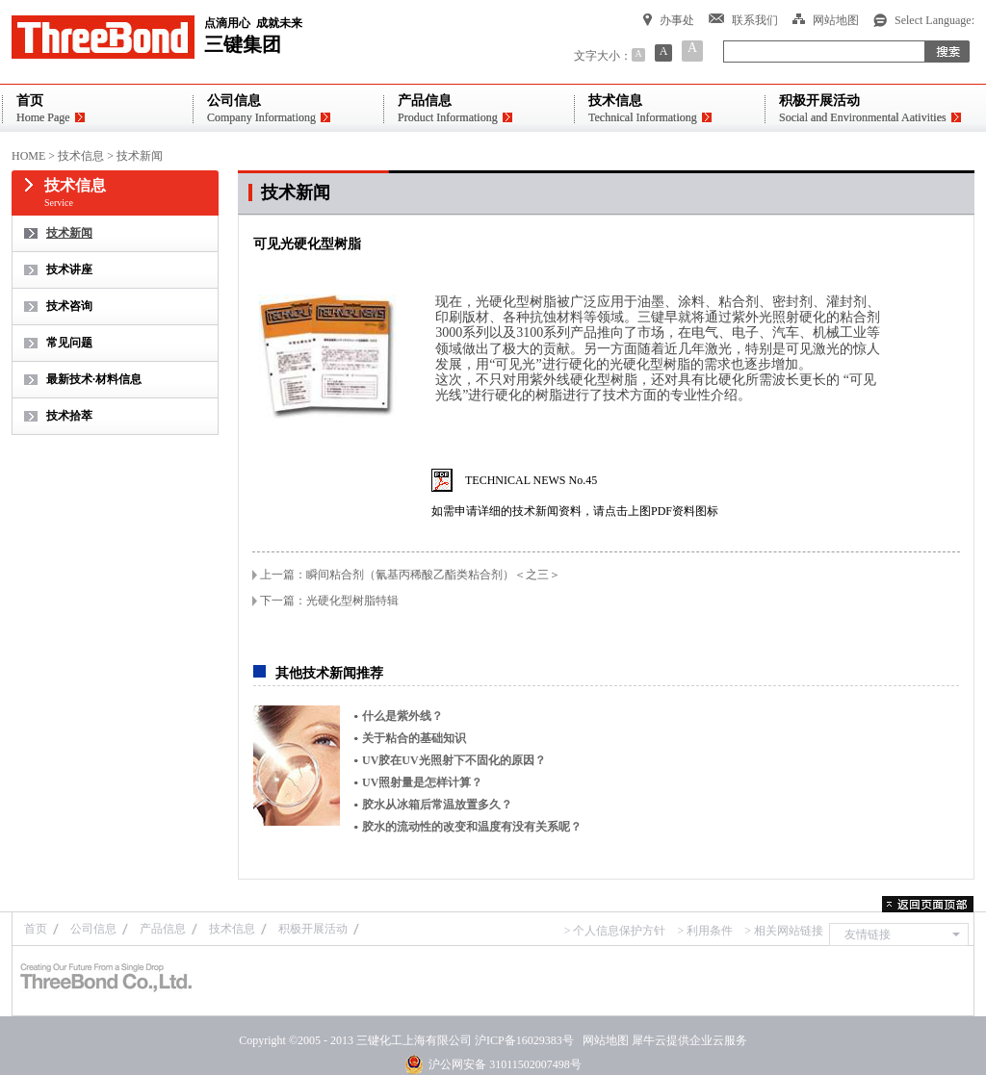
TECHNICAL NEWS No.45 (531, 480)
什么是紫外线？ (402, 716)
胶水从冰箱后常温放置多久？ (437, 804)
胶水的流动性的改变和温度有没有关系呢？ (472, 826)
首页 (35, 928)
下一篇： (329, 600)
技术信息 (81, 156)
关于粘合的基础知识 (414, 738)
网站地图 (603, 1040)
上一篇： (410, 574)
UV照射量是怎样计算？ (422, 782)
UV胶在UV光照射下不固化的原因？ (454, 760)
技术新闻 (140, 156)
